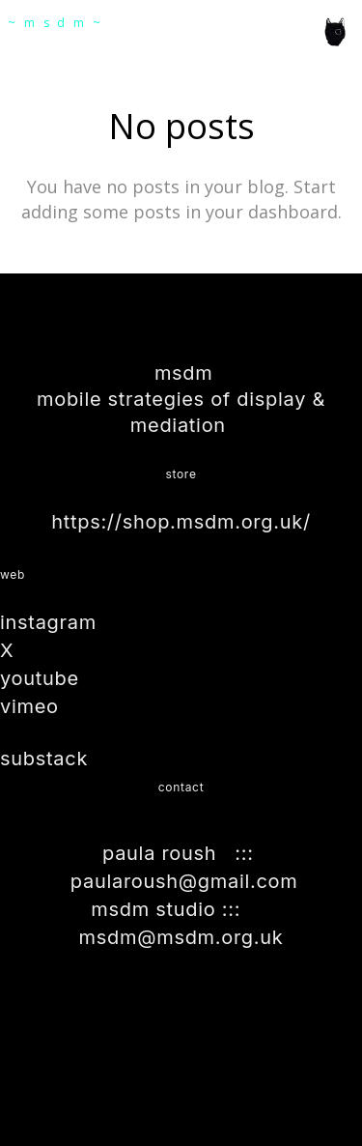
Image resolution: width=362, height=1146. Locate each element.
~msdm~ (58, 23)
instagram (48, 622)
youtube (39, 678)
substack (44, 758)
